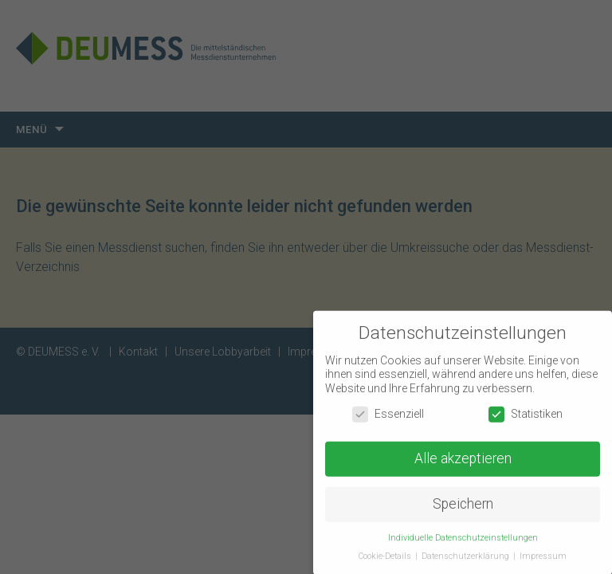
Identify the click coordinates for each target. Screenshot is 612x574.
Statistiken (525, 415)
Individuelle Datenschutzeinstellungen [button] (463, 539)
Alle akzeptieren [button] (463, 461)
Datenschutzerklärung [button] (467, 557)
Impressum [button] (543, 557)
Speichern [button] (463, 506)
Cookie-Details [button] (386, 557)
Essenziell (388, 415)
